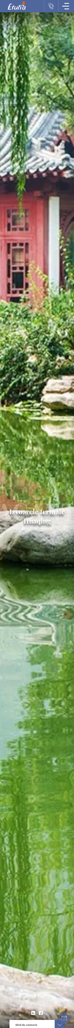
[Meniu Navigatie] (65, 6)
